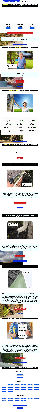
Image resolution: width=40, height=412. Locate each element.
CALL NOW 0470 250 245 (20, 81)
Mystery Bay (10, 389)
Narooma (23, 387)
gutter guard (20, 377)
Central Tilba (36, 387)
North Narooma (17, 387)
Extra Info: (16, 156)
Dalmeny (10, 387)
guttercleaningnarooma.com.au (11, 1)
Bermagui (23, 389)
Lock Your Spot (20, 358)
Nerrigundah (4, 387)
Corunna (30, 387)
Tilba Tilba (4, 389)
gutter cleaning (7, 4)
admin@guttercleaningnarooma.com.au (20, 44)
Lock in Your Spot (20, 203)
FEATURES (8, 28)
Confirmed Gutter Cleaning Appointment (20, 32)
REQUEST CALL (20, 256)
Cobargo (30, 389)
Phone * (17, 150)
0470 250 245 (20, 86)
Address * (17, 152)
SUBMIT (20, 158)
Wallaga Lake (17, 389)
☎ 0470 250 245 (26, 1)
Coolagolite (36, 389)
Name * (16, 148)
